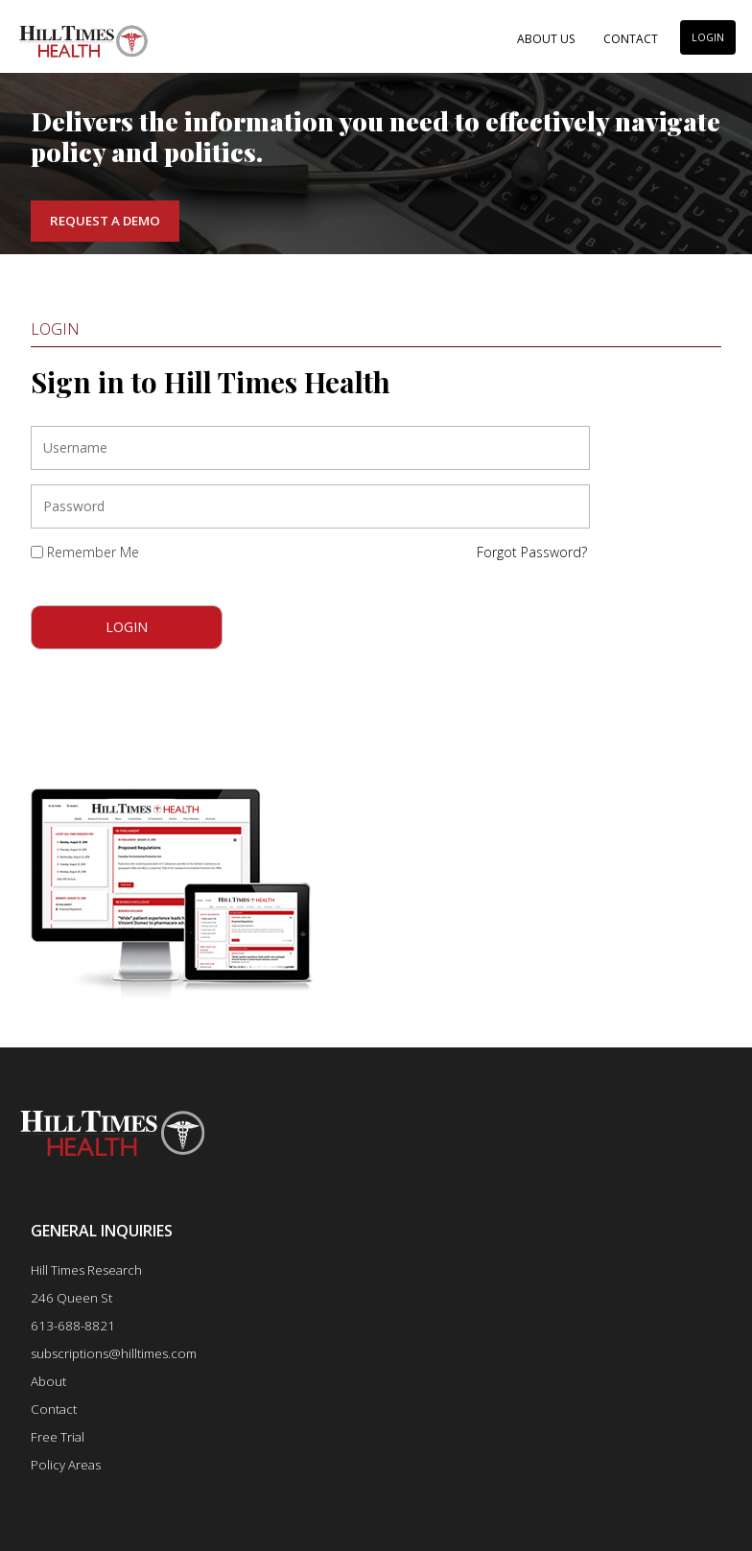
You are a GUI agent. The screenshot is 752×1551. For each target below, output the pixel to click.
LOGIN (708, 37)
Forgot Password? (532, 552)
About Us (546, 39)
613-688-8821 (73, 1325)
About (48, 1381)
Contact (630, 39)
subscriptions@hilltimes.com (114, 1353)
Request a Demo (105, 220)
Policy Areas (66, 1464)
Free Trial (57, 1436)
